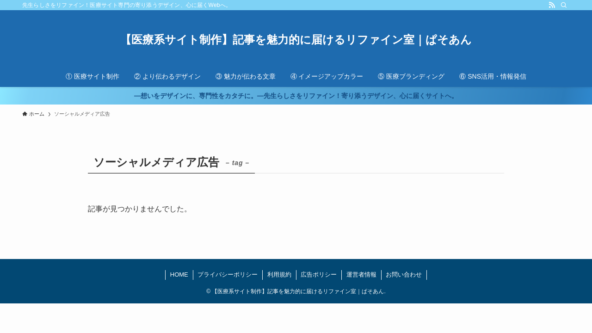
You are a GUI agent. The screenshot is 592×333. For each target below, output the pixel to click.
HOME (179, 274)
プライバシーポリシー (227, 274)
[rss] (552, 5)
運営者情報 (361, 274)
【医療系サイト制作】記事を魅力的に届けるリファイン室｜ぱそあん (296, 39)
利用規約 (279, 274)
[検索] (564, 5)
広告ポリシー (319, 274)
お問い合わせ (404, 274)
